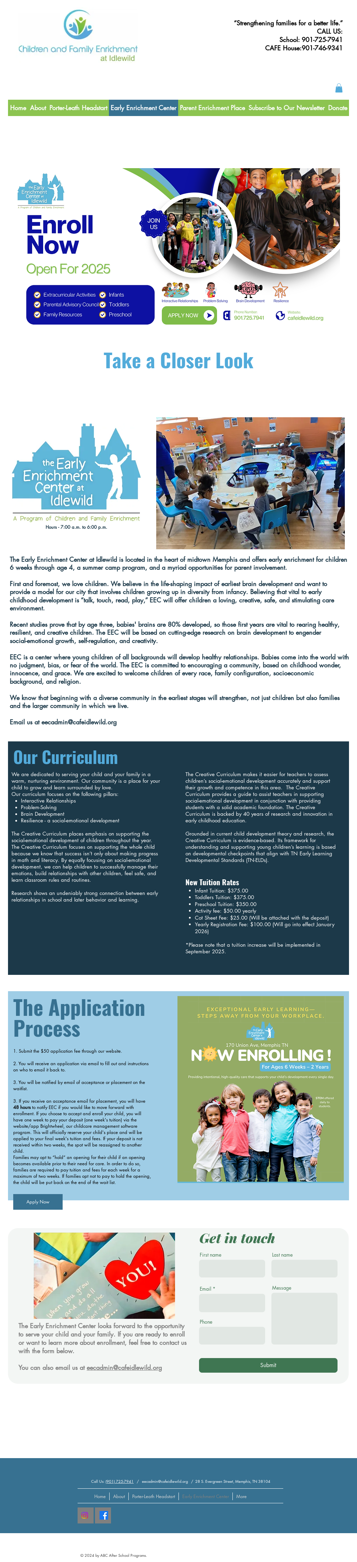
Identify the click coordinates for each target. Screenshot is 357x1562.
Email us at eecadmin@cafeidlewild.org (63, 722)
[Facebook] (104, 1515)
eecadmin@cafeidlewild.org (124, 1367)
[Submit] (268, 1365)
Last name (282, 1254)
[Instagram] (84, 1515)
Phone (206, 1322)
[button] (339, 87)
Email (205, 1288)
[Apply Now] (38, 1202)
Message (281, 1287)
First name (210, 1254)
